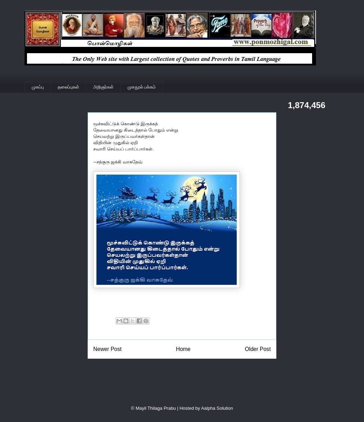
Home (183, 349)
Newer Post (107, 349)
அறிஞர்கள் (103, 87)
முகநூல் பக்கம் (142, 87)
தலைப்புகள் (68, 87)
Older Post (258, 349)
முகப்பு (38, 87)
